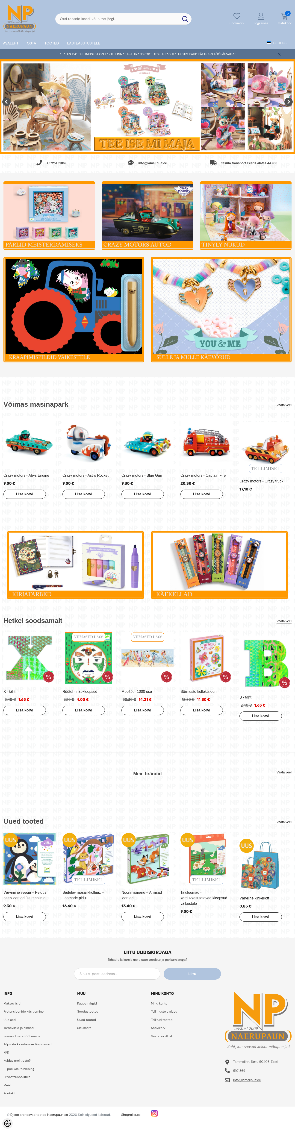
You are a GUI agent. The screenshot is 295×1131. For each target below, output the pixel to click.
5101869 (239, 1071)
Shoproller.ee (131, 1115)
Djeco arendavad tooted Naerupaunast (39, 1115)
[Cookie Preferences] (7, 1123)
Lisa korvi (23, 494)
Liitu (200, 973)
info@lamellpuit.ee (247, 1080)
